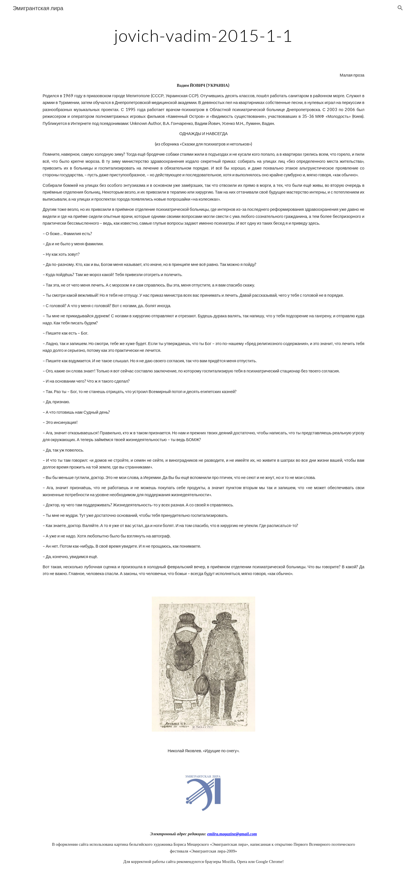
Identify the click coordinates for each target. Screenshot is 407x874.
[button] (400, 8)
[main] (203, 35)
